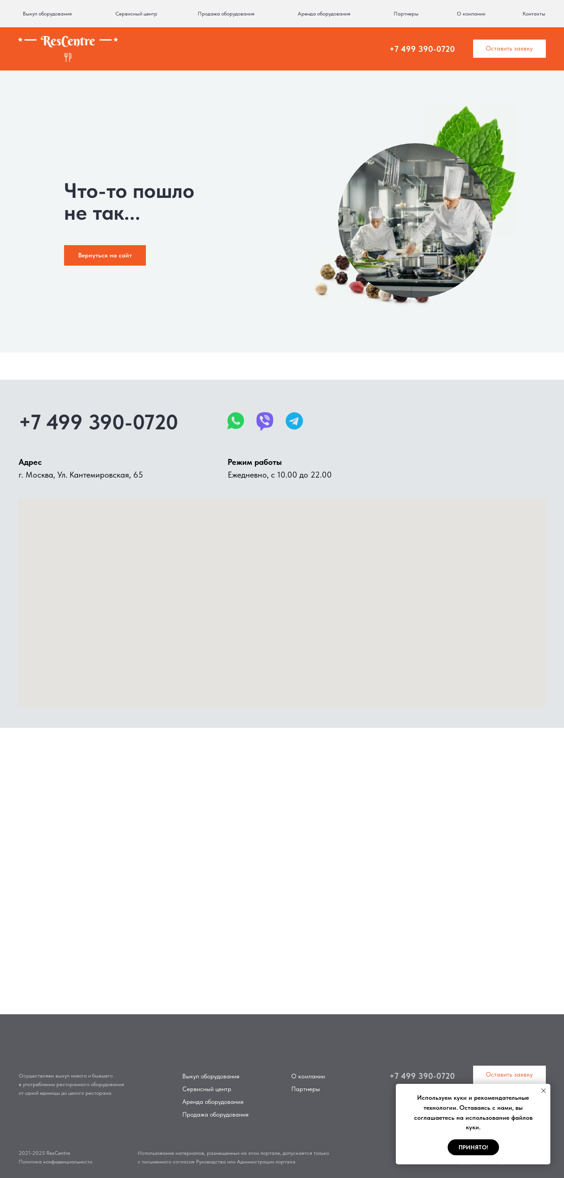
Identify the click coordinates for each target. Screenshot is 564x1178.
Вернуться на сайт (105, 255)
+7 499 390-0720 (422, 49)
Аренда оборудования (324, 13)
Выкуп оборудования (47, 13)
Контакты (534, 13)
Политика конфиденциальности (55, 1161)
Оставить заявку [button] (509, 48)
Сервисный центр (136, 13)
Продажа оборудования (226, 13)
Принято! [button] (473, 1147)
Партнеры (406, 13)
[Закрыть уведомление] (543, 1090)
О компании (471, 13)
